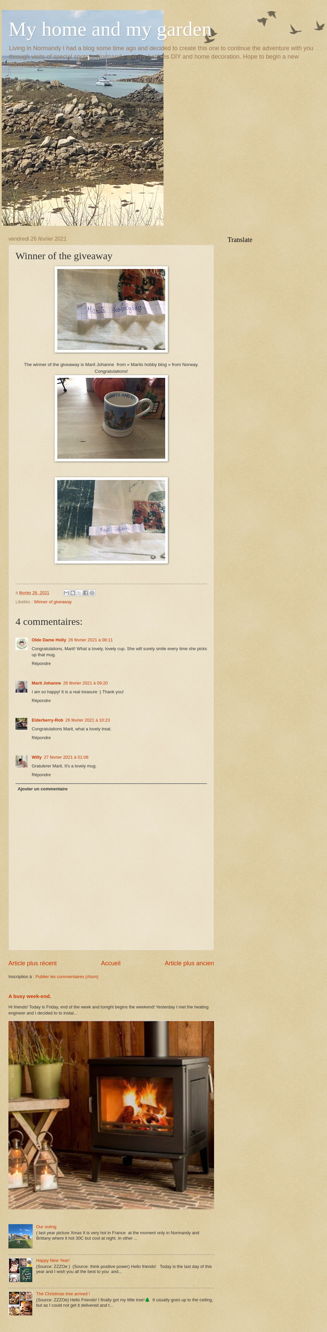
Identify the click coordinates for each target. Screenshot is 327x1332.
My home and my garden (110, 29)
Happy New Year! (53, 1260)
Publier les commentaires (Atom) (66, 976)
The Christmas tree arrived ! (63, 1293)
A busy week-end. (29, 996)
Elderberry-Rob (47, 720)
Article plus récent (32, 963)
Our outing (46, 1226)
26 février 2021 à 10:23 (87, 720)
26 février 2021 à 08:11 (90, 639)
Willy (37, 757)
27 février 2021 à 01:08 (66, 757)
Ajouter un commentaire (42, 788)
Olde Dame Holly (49, 639)
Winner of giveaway (52, 601)
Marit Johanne (46, 683)
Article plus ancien (189, 963)
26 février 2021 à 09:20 (85, 683)
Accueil (110, 963)
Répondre (41, 663)
